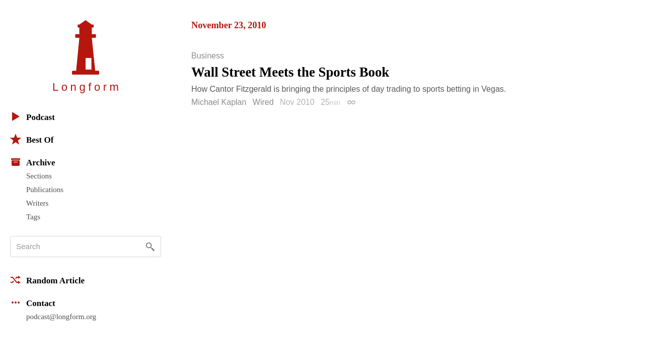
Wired (263, 102)
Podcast (32, 116)
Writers (37, 203)
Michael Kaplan (218, 102)
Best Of (31, 139)
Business (207, 56)
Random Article (47, 279)
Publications (44, 190)
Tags (33, 217)
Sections (39, 176)
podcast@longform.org (61, 317)
